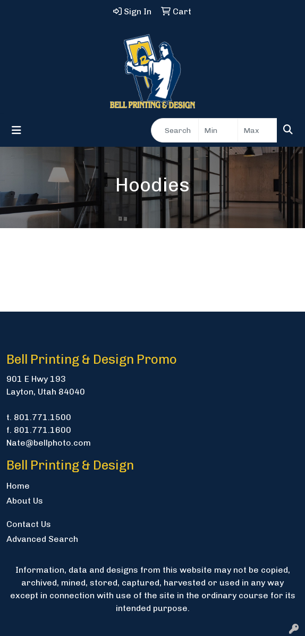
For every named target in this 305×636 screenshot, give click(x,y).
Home (18, 486)
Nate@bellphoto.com (48, 443)
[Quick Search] (175, 130)
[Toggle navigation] (16, 130)
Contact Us (28, 524)
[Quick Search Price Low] (218, 130)
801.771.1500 (42, 417)
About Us (24, 501)
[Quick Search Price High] (257, 130)
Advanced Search (42, 539)
